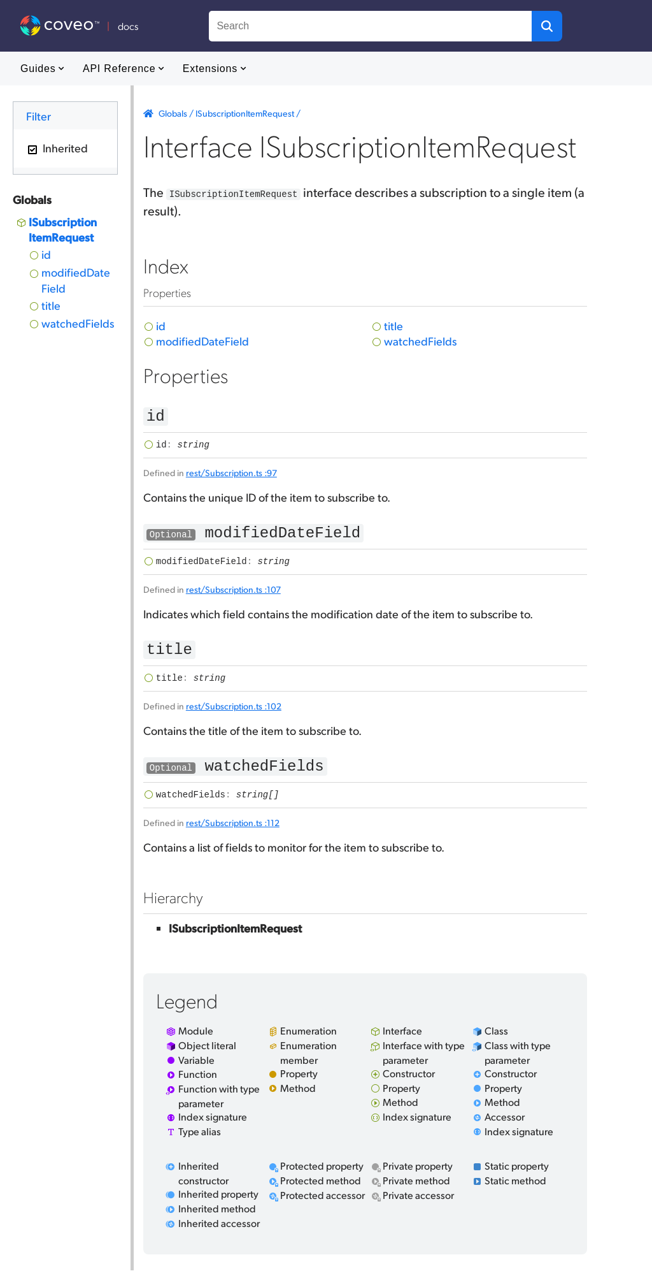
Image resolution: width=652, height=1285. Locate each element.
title (50, 305)
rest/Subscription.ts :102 (233, 716)
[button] (547, 26)
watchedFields (77, 323)
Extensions (214, 68)
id (46, 254)
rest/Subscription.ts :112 (233, 837)
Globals (173, 113)
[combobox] (370, 26)
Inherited (64, 147)
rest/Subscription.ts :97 (231, 475)
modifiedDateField (75, 279)
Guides (42, 68)
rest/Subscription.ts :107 (233, 596)
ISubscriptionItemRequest (63, 229)
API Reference (123, 68)
